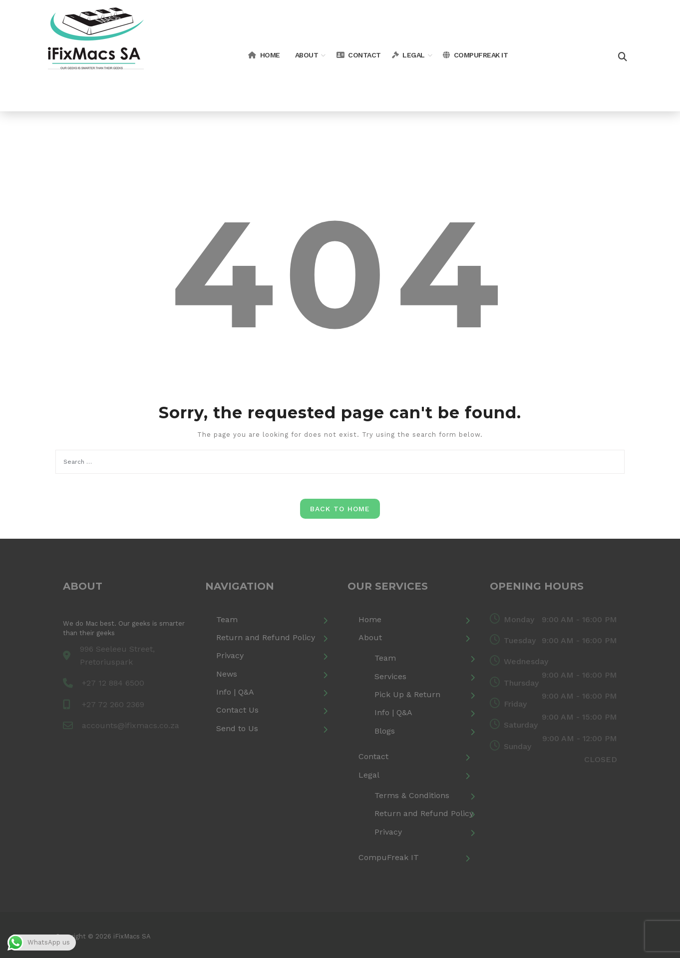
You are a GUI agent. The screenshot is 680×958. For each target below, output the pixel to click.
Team (227, 619)
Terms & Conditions (411, 795)
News (226, 674)
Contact (359, 55)
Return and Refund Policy (265, 637)
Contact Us (237, 710)
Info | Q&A (235, 692)
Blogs (384, 731)
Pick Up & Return (407, 694)
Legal (408, 55)
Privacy (230, 655)
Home (264, 55)
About (307, 55)
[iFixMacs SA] (96, 54)
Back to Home (340, 509)
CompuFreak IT (475, 55)
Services (390, 676)
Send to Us (237, 728)
